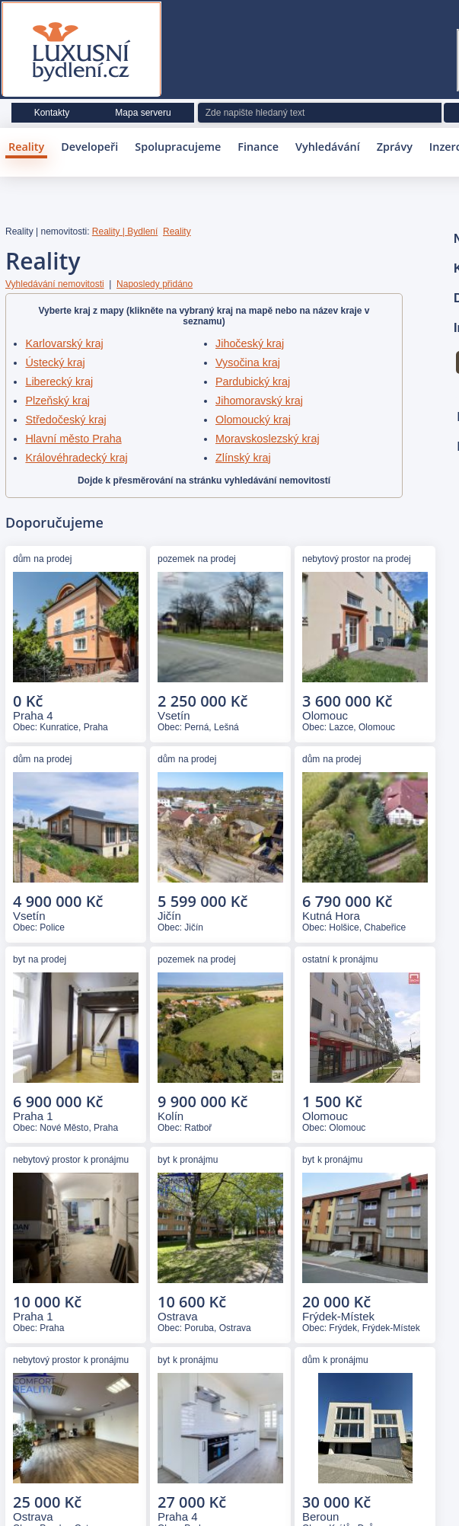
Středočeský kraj (65, 419)
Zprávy (395, 146)
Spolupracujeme (178, 146)
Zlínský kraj (243, 458)
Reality (26, 146)
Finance (258, 146)
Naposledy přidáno (154, 284)
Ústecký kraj (54, 362)
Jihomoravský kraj (259, 400)
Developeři (89, 146)
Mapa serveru (143, 112)
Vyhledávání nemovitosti (54, 284)
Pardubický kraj (252, 381)
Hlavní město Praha (73, 439)
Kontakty (52, 112)
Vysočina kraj (247, 362)
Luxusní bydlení (81, 52)
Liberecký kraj (59, 381)
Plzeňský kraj (57, 400)
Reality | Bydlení (125, 231)
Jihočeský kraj (249, 343)
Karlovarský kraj (64, 343)
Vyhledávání (327, 146)
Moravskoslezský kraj (267, 439)
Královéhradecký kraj (76, 458)
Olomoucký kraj (253, 419)
